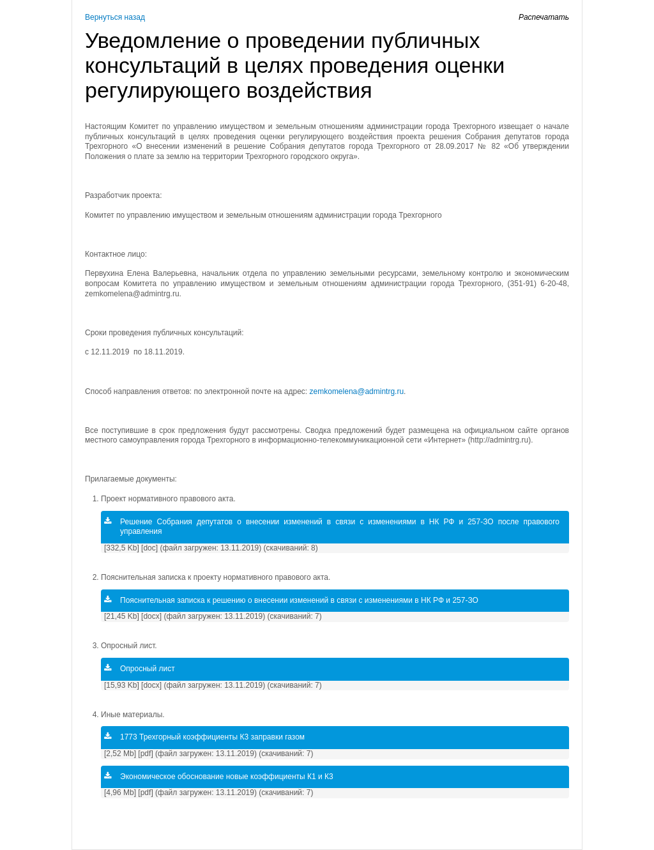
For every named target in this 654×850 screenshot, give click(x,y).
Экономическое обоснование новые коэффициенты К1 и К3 (218, 776)
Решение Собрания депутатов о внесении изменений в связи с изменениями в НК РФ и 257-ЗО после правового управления (331, 526)
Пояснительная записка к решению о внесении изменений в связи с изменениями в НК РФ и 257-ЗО (291, 600)
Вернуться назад (115, 17)
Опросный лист (139, 668)
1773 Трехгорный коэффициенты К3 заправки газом (204, 736)
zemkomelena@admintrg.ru (357, 391)
